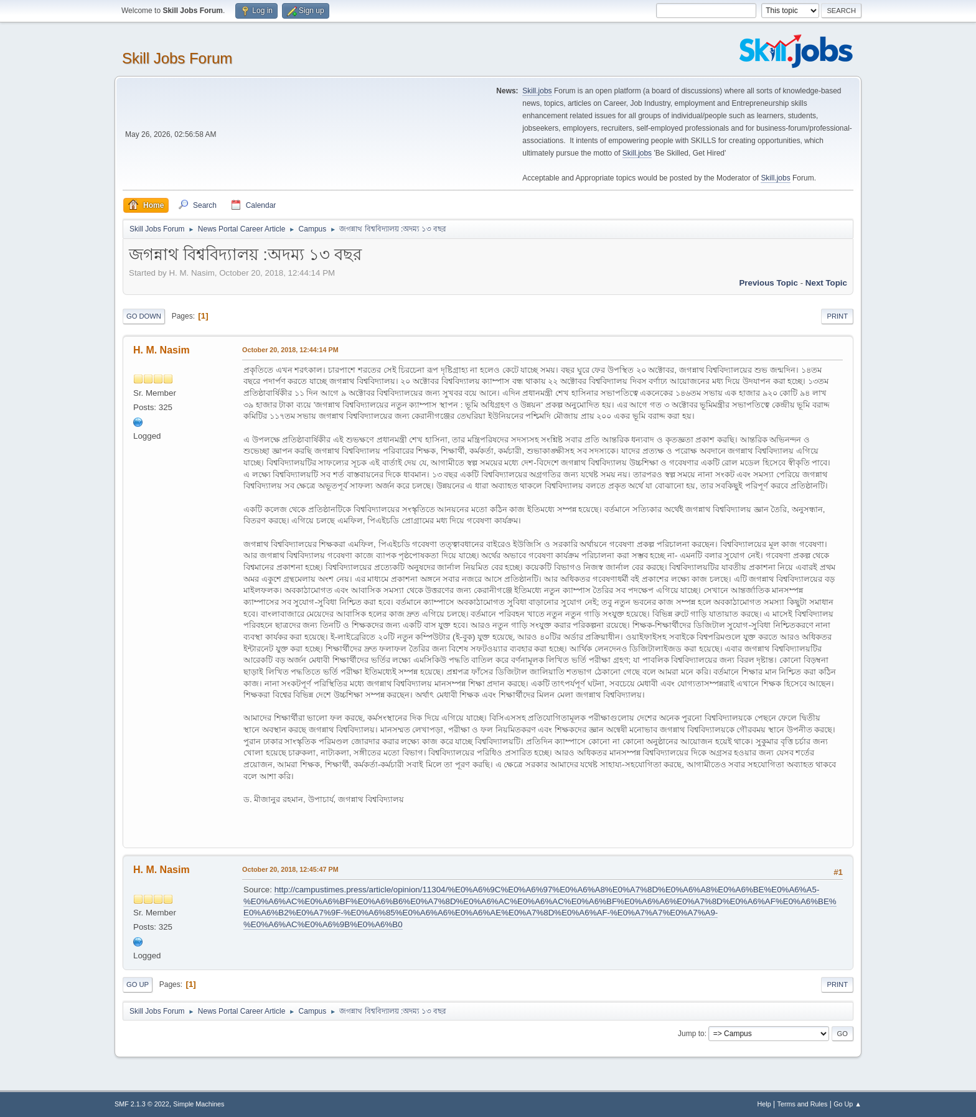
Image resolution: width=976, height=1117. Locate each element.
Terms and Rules (802, 1104)
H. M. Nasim (161, 350)
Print (837, 316)
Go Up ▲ (847, 1104)
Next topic (826, 282)
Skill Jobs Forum (177, 58)
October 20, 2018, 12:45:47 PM (290, 869)
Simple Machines (198, 1104)
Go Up (137, 984)
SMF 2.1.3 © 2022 (142, 1104)
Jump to (691, 1033)
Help (764, 1104)
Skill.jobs (536, 90)
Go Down (143, 316)
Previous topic (768, 282)
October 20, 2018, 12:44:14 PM (290, 349)
